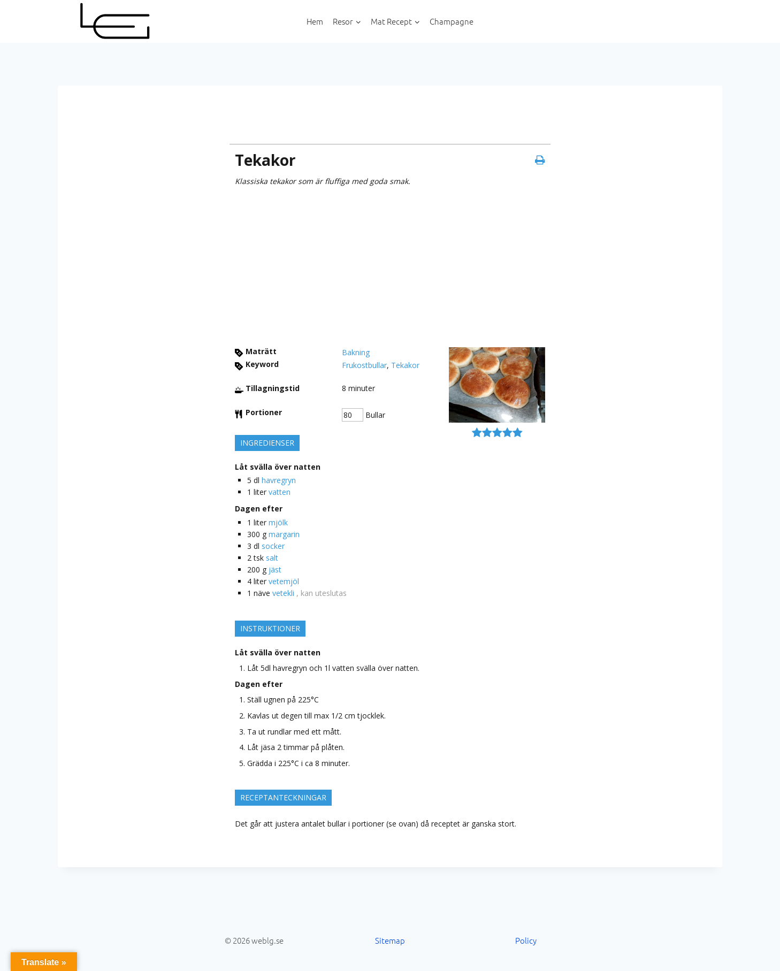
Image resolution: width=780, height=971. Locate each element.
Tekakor (405, 365)
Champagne (451, 21)
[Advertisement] (390, 267)
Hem (315, 21)
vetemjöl (284, 581)
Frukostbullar (364, 365)
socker (273, 546)
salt (272, 558)
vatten (279, 492)
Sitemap (390, 940)
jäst (275, 569)
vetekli (283, 593)
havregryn (279, 480)
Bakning (356, 352)
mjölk (278, 522)
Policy (526, 940)
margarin (284, 534)
